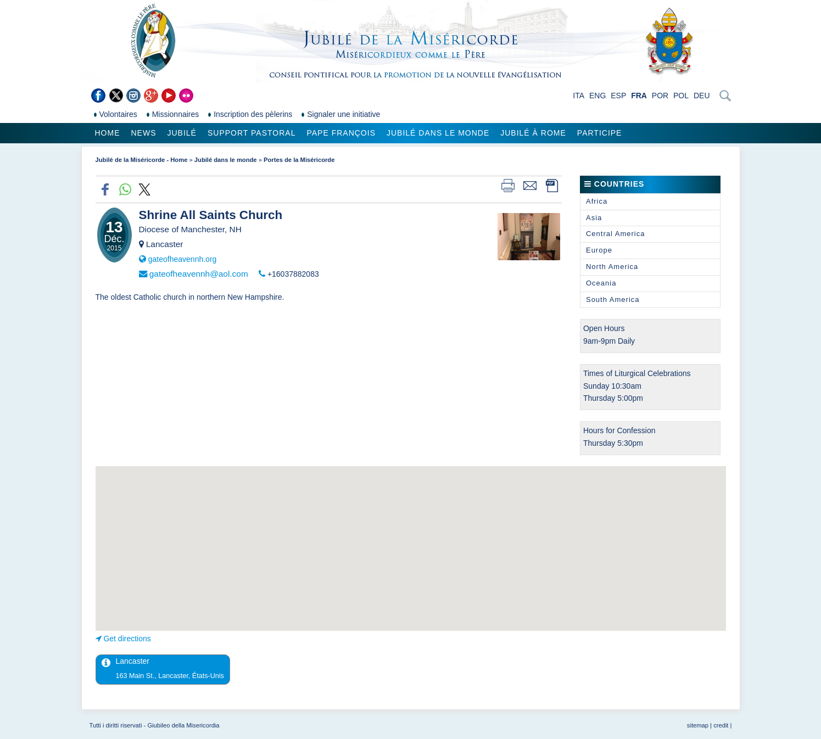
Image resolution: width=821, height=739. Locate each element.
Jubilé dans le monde (438, 132)
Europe (599, 250)
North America (612, 266)
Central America (615, 233)
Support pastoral (251, 132)
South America (613, 299)
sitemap (697, 725)
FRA (639, 95)
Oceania (601, 283)
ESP (618, 95)
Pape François (341, 132)
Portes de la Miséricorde (299, 159)
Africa (596, 201)
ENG (597, 95)
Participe (599, 132)
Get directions (126, 638)
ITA (578, 95)
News (144, 132)
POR (660, 95)
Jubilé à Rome (533, 132)
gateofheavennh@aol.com (198, 273)
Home (107, 132)
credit (720, 725)
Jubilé (182, 132)
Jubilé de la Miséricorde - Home (142, 159)
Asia (594, 218)
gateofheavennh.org (182, 259)
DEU (702, 95)
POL (681, 95)
